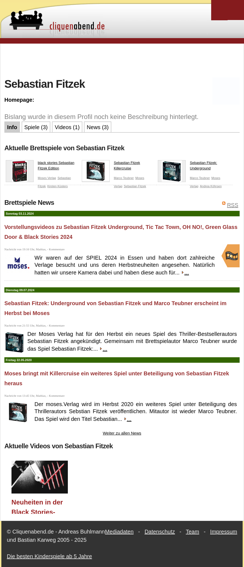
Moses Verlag (47, 178)
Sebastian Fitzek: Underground (187, 166)
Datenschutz (159, 532)
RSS (232, 205)
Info (12, 127)
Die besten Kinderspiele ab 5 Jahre (49, 556)
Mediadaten (119, 532)
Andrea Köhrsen (211, 186)
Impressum (223, 532)
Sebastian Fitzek (135, 186)
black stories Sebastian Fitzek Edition (40, 166)
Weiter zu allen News (122, 433)
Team (192, 532)
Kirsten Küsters (57, 186)
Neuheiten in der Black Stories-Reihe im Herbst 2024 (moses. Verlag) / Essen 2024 (37, 506)
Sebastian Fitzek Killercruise (111, 166)
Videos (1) (67, 127)
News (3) (98, 127)
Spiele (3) (36, 127)
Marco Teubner (124, 178)
